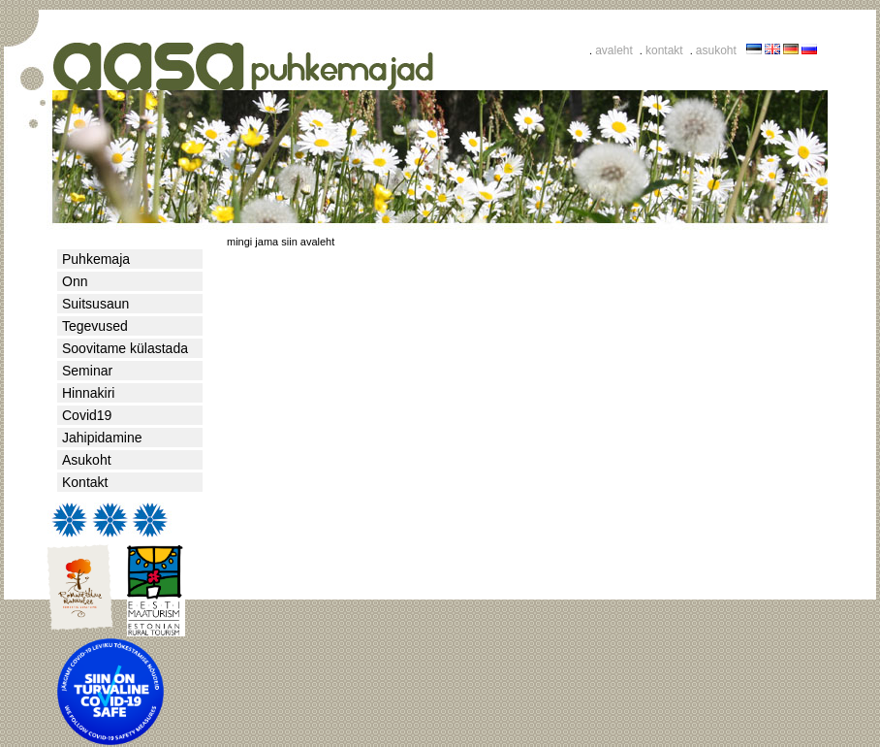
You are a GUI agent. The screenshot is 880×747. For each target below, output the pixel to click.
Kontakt (85, 482)
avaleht (614, 50)
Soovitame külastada (125, 348)
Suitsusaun (95, 303)
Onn (74, 281)
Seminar (87, 370)
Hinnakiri (88, 393)
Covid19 (86, 415)
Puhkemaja (96, 259)
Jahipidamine (102, 437)
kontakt (664, 50)
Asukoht (86, 460)
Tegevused (95, 326)
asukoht (716, 50)
